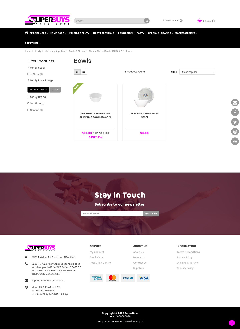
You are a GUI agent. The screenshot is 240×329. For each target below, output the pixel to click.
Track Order (97, 257)
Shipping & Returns (187, 262)
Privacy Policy (184, 257)
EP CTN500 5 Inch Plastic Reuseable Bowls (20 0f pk (96, 115)
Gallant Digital (135, 321)
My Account (97, 252)
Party (141, 33)
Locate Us (139, 257)
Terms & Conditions (188, 252)
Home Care (58, 33)
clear (55, 89)
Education (126, 33)
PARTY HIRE (33, 43)
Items (204, 21)
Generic (36, 110)
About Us (138, 252)
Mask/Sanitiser (186, 33)
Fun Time (37, 103)
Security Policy (185, 268)
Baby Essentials (104, 33)
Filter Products (41, 61)
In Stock (36, 74)
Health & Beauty (80, 33)
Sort (174, 71)
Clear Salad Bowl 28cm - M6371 (144, 115)
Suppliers (138, 268)
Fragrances (39, 33)
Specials (153, 33)
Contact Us (139, 262)
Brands (167, 33)
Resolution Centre (100, 262)
